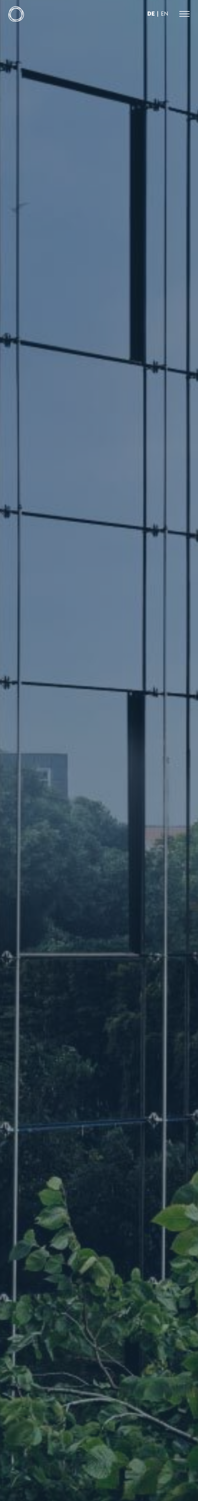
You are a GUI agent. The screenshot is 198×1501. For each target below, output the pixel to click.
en (164, 13)
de (151, 13)
